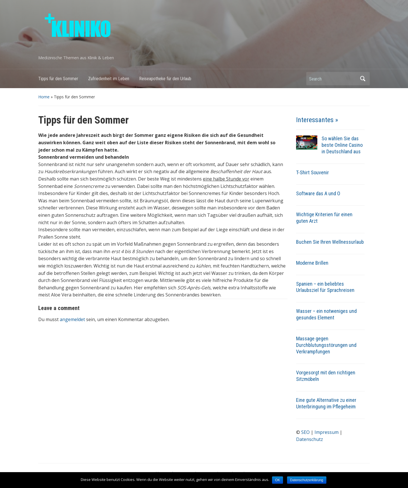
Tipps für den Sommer (58, 78)
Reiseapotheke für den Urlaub (165, 78)
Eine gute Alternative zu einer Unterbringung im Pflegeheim (326, 403)
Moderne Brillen (312, 263)
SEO (305, 432)
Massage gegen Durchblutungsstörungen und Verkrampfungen (326, 345)
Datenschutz (309, 439)
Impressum (326, 432)
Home (44, 96)
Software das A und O (318, 193)
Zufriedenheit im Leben (108, 78)
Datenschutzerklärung (306, 480)
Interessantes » (317, 120)
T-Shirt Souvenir (312, 172)
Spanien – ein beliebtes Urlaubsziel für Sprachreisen (325, 287)
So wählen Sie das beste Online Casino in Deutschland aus (342, 144)
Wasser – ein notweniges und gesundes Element (326, 314)
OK (277, 480)
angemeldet (72, 319)
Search (362, 78)
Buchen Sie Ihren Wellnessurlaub (330, 242)
